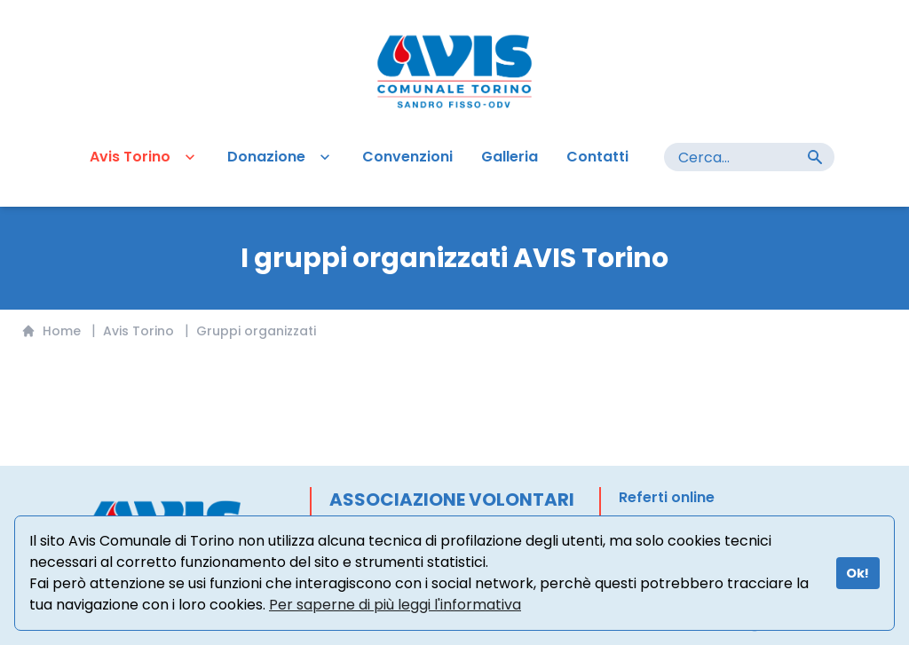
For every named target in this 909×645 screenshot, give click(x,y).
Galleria (509, 156)
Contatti (597, 156)
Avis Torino (144, 156)
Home (51, 331)
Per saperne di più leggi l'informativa (395, 604)
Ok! (857, 573)
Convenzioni (407, 156)
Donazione (280, 156)
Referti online (667, 497)
